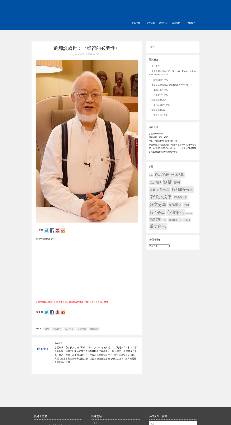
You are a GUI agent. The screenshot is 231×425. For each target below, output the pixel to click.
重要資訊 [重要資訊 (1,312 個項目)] (157, 226)
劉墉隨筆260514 (159, 110)
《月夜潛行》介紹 (159, 95)
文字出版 (151, 23)
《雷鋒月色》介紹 (159, 115)
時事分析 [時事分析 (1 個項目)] (189, 213)
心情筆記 (82, 328)
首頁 (95, 423)
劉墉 (47, 328)
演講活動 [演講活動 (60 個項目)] (155, 219)
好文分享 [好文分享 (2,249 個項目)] (157, 204)
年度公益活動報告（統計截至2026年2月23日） (173, 85)
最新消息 (136, 23)
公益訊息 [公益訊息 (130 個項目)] (177, 174)
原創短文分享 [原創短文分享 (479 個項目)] (160, 197)
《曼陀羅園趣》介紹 (160, 105)
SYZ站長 (59, 343)
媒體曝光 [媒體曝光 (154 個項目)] (175, 205)
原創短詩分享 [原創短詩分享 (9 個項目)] (180, 197)
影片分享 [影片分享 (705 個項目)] (157, 212)
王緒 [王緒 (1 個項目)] (164, 220)
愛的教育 (155, 66)
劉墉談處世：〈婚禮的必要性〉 (87, 48)
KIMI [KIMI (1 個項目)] (151, 175)
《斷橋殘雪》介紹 (159, 80)
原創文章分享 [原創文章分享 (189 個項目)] (159, 190)
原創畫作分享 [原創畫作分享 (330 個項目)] (182, 190)
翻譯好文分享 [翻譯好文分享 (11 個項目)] (175, 220)
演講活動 (163, 23)
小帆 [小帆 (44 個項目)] (186, 205)
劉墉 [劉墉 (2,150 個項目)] (167, 182)
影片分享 (69, 328)
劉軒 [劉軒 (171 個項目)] (177, 182)
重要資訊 (94, 328)
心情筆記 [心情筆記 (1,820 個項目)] (175, 212)
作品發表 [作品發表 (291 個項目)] (162, 174)
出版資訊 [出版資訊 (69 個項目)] (155, 182)
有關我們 (176, 23)
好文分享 (57, 328)
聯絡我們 (191, 23)
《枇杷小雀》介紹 (159, 90)
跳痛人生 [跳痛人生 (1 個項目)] (187, 220)
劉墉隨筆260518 (159, 100)
